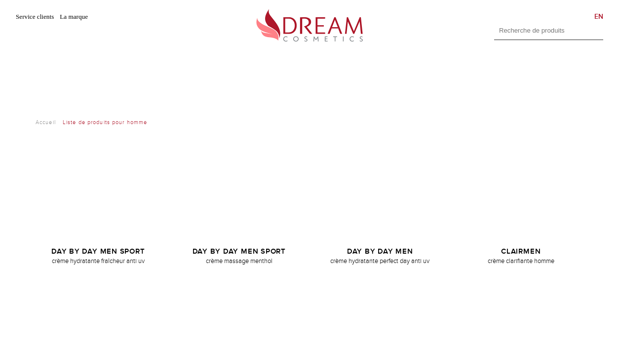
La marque (74, 16)
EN (598, 16)
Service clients (35, 16)
